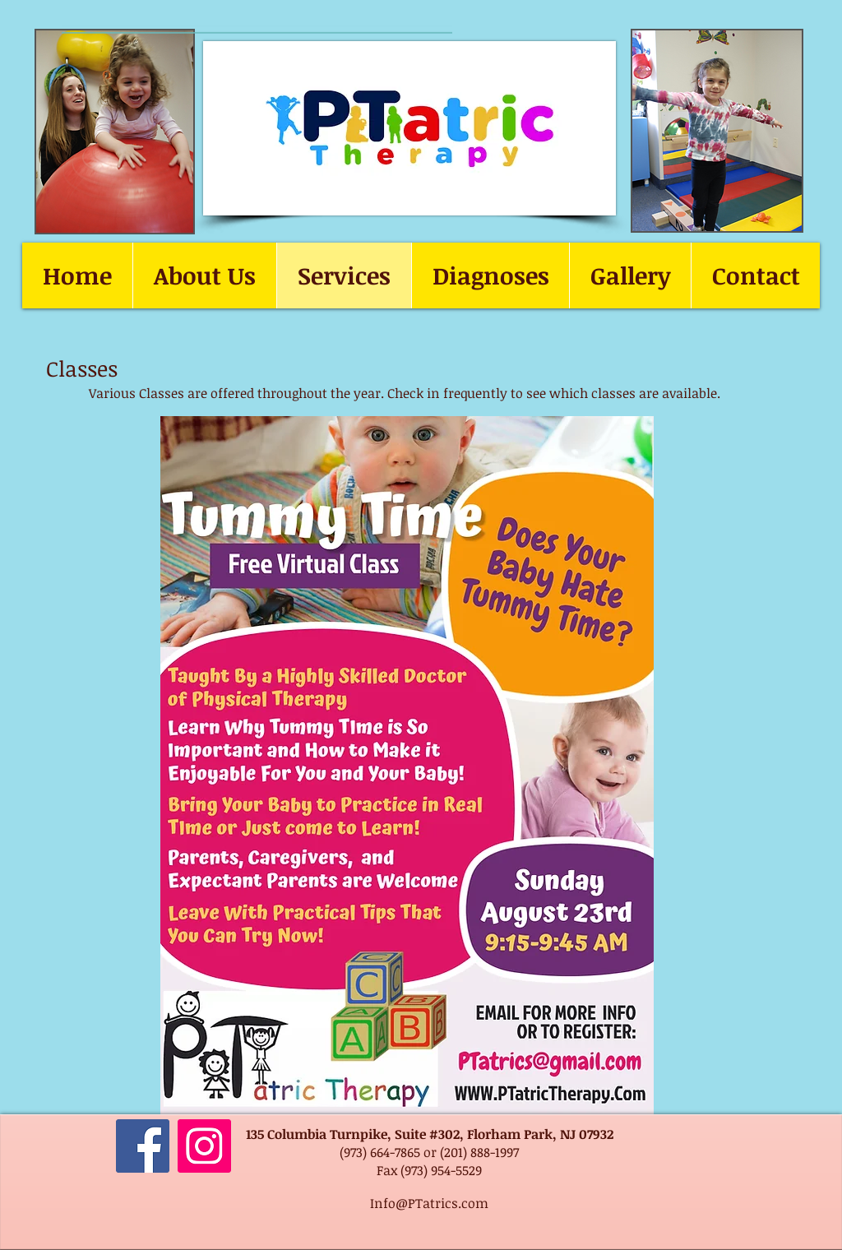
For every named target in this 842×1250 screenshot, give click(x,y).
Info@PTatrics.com (429, 1203)
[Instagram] (204, 1146)
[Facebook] (142, 1146)
